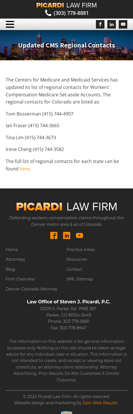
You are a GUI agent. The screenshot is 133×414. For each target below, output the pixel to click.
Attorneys (15, 259)
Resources (76, 259)
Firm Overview (20, 279)
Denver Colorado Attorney (31, 289)
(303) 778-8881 (71, 12)
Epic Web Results (100, 402)
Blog (10, 269)
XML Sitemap (79, 279)
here (25, 169)
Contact (74, 269)
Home (12, 249)
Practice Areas (80, 249)
